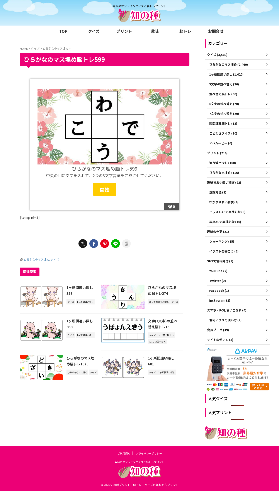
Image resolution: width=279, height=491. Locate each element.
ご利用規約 (123, 453)
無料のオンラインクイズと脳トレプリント (139, 462)
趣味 (155, 31)
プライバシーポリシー (149, 453)
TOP (63, 31)
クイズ (94, 31)
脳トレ (185, 31)
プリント (124, 31)
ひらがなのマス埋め (36, 259)
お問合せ (216, 31)
